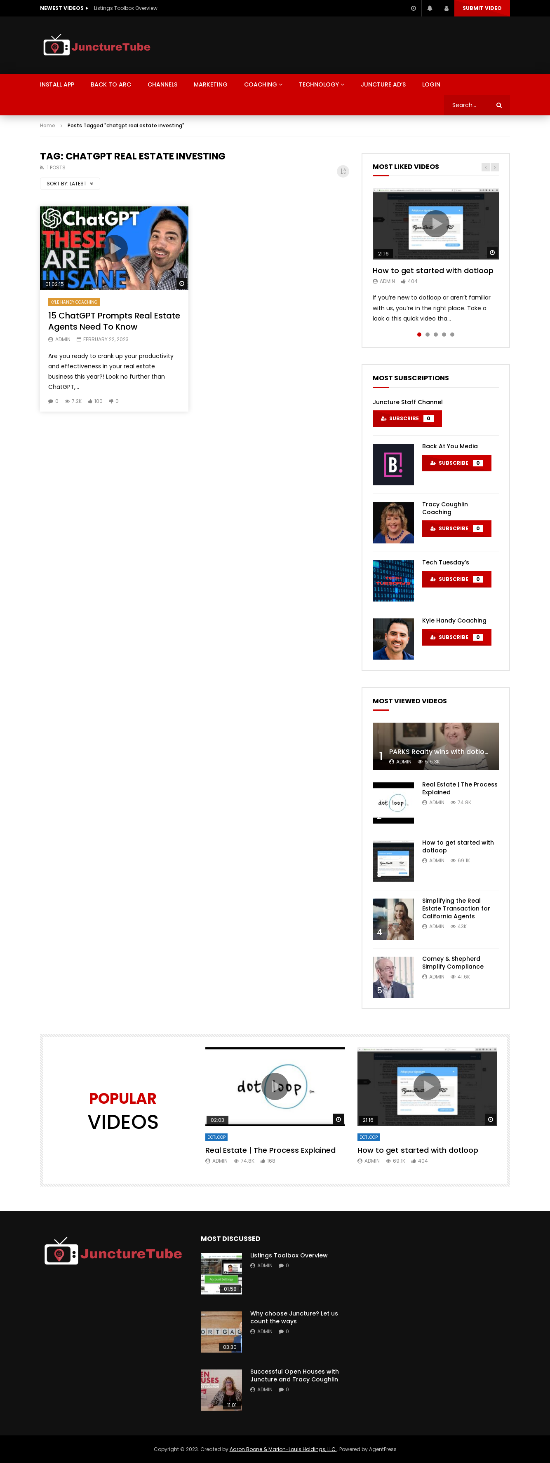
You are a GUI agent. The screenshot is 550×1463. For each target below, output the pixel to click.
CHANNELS (162, 84)
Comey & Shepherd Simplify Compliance (453, 963)
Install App (57, 84)
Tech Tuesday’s (445, 562)
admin (63, 339)
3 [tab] (436, 334)
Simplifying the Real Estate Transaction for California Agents (456, 908)
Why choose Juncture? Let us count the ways (294, 1317)
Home (47, 125)
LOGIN (431, 84)
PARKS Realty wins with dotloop (441, 751)
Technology (319, 84)
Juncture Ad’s (383, 84)
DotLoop (216, 1137)
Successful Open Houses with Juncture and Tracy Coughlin (294, 1375)
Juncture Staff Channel (408, 402)
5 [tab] (452, 334)
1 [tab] (419, 334)
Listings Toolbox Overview (125, 8)
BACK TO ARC (111, 84)
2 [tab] (427, 334)
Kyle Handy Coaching (74, 302)
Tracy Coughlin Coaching (445, 508)
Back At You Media (450, 446)
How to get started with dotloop (433, 270)
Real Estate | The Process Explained (460, 788)
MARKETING (211, 84)
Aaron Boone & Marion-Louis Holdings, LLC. (283, 1449)
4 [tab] (444, 334)
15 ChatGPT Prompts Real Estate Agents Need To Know (114, 321)
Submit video (482, 8)
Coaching (260, 84)
